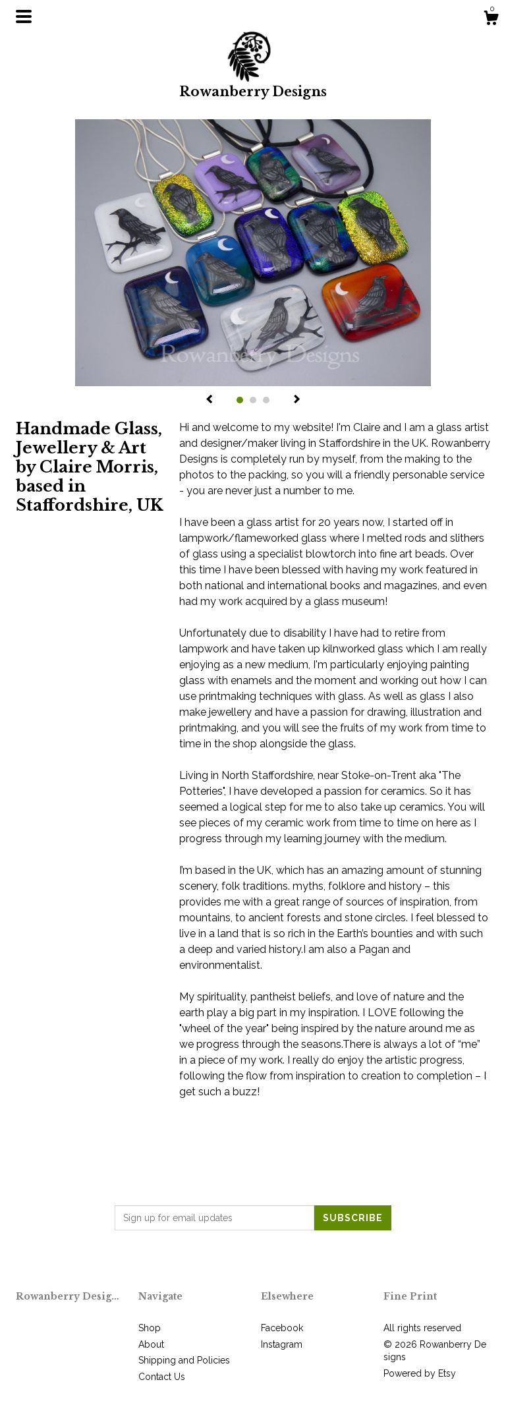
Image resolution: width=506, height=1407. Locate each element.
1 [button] (240, 400)
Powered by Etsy (419, 1373)
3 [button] (266, 400)
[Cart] (491, 20)
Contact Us (161, 1376)
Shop (149, 1328)
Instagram (281, 1344)
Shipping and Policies (184, 1360)
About (151, 1344)
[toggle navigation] (24, 16)
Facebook (282, 1328)
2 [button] (253, 400)
